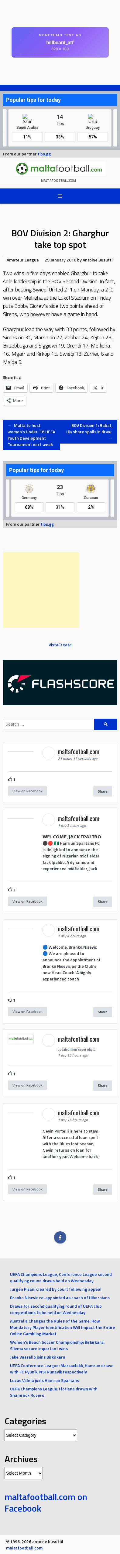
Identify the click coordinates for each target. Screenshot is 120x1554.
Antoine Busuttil (98, 260)
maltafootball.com (58, 180)
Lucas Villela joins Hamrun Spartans (44, 1380)
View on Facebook (27, 791)
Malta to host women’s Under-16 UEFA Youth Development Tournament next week (31, 435)
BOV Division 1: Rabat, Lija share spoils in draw (89, 431)
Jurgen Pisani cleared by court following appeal (55, 1289)
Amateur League (23, 260)
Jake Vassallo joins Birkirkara (37, 1357)
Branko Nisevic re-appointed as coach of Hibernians (60, 1297)
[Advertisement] (41, 590)
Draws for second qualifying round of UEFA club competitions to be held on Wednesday (56, 1309)
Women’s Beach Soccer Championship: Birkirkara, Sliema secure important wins (57, 1345)
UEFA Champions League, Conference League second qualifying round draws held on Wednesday (61, 1277)
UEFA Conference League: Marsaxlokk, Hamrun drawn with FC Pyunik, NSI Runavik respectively (62, 1368)
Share (103, 791)
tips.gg (44, 154)
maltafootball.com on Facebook (46, 1502)
